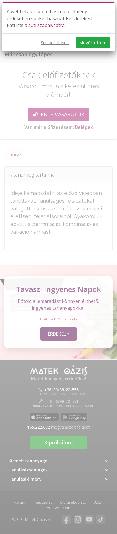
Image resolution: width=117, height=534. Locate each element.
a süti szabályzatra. (45, 25)
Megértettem (92, 42)
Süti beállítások (55, 42)
